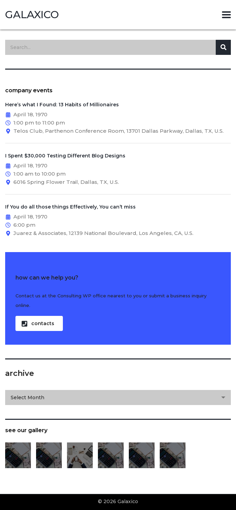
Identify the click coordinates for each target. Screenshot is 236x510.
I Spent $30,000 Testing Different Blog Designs (65, 156)
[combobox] (118, 397)
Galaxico (32, 14)
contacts (38, 323)
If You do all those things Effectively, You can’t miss (70, 207)
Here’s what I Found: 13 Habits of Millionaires (62, 105)
